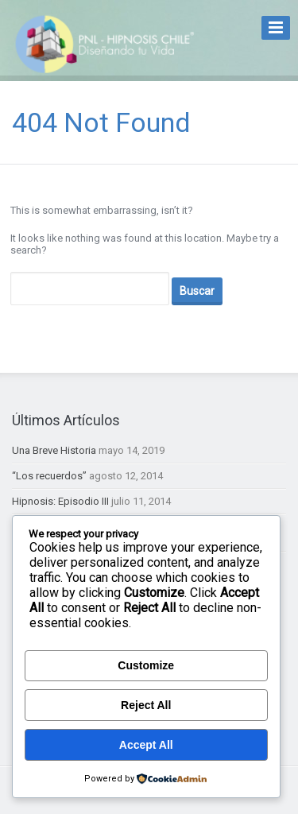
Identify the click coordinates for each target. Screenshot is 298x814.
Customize (146, 665)
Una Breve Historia (54, 450)
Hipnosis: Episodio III (60, 501)
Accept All (146, 744)
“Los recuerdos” (49, 476)
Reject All (146, 705)
